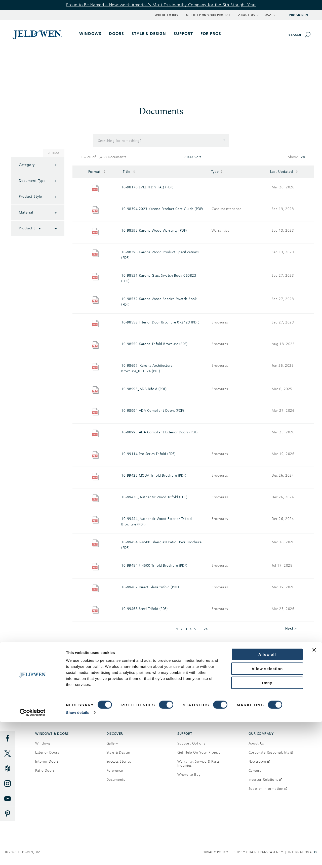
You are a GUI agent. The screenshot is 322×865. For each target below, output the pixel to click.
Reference (114, 770)
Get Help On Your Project (198, 752)
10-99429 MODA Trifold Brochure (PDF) (153, 475)
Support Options (191, 743)
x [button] (224, 140)
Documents (115, 779)
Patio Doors (45, 770)
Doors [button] (116, 33)
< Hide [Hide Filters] (53, 153)
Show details (77, 855)
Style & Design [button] (149, 33)
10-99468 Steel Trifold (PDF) (144, 609)
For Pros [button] (210, 33)
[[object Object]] (38, 34)
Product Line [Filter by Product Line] (38, 228)
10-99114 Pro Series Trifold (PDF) (148, 454)
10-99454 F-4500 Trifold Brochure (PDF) (154, 565)
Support (183, 33)
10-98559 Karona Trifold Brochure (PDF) (154, 344)
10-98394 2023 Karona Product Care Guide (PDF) (162, 209)
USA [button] (270, 15)
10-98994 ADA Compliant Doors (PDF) (152, 410)
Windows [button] (90, 33)
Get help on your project (241, 687)
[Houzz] (7, 768)
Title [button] (129, 171)
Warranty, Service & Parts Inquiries (198, 763)
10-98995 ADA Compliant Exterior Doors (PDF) (159, 432)
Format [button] (97, 171)
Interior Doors (47, 761)
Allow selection (267, 811)
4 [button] (191, 629)
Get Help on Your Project (208, 15)
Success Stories (118, 761)
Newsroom (259, 761)
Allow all (267, 797)
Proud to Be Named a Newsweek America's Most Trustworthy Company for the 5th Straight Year (161, 5)
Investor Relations (265, 779)
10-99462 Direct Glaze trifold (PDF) (150, 587)
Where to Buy (166, 15)
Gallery (112, 743)
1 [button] (177, 629)
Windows (43, 743)
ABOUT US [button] (248, 15)
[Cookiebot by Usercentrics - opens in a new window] (33, 855)
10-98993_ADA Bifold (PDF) (144, 389)
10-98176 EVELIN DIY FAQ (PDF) (147, 187)
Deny (267, 825)
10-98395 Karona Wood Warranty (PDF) (154, 230)
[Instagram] (7, 783)
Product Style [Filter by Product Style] (38, 196)
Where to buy (80, 687)
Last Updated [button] (284, 171)
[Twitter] (7, 753)
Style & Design (118, 752)
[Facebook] (7, 738)
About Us (256, 743)
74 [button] (206, 629)
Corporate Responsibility (271, 752)
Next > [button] (291, 628)
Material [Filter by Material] (38, 212)
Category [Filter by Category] (38, 165)
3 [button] (186, 629)
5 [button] (195, 629)
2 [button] (182, 629)
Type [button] (217, 171)
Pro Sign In (298, 15)
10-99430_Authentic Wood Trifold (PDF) (154, 497)
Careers (255, 770)
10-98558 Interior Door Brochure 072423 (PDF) (160, 322)
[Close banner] (314, 792)
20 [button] (303, 157)
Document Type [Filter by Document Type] (38, 181)
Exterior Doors (47, 752)
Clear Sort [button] (192, 157)
